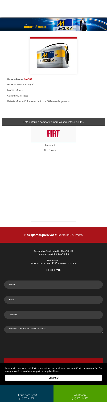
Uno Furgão (50, 150)
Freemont (50, 145)
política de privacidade (47, 371)
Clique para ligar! (27, 396)
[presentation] (53, 346)
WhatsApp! (80, 396)
